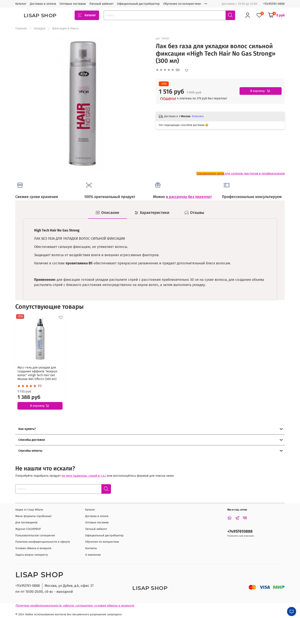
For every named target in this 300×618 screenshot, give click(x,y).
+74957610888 (240, 531)
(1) (39, 386)
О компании (93, 554)
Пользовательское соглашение (35, 535)
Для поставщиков (26, 522)
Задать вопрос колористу (31, 554)
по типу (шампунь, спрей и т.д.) (84, 476)
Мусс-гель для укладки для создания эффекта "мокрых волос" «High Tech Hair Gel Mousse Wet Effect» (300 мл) (37, 373)
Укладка (39, 28)
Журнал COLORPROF (28, 529)
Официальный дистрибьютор (138, 4)
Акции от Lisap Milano (29, 509)
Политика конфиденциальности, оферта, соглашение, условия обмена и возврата (74, 605)
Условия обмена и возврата (33, 548)
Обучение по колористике (182, 4)
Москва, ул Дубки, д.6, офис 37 (69, 586)
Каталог (20, 4)
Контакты (91, 548)
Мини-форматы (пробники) (33, 516)
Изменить (198, 116)
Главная (21, 28)
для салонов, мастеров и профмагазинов (240, 173)
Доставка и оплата (43, 4)
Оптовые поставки (73, 4)
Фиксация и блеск (65, 28)
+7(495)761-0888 (274, 4)
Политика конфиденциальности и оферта (42, 541)
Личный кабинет (101, 4)
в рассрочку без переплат (189, 197)
